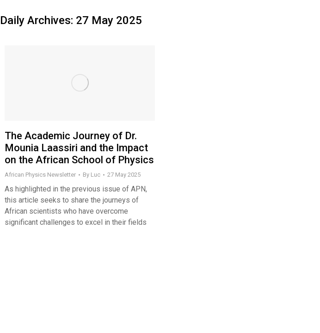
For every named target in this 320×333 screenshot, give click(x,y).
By (91, 174)
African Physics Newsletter (40, 174)
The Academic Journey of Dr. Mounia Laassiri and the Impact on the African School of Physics (79, 148)
